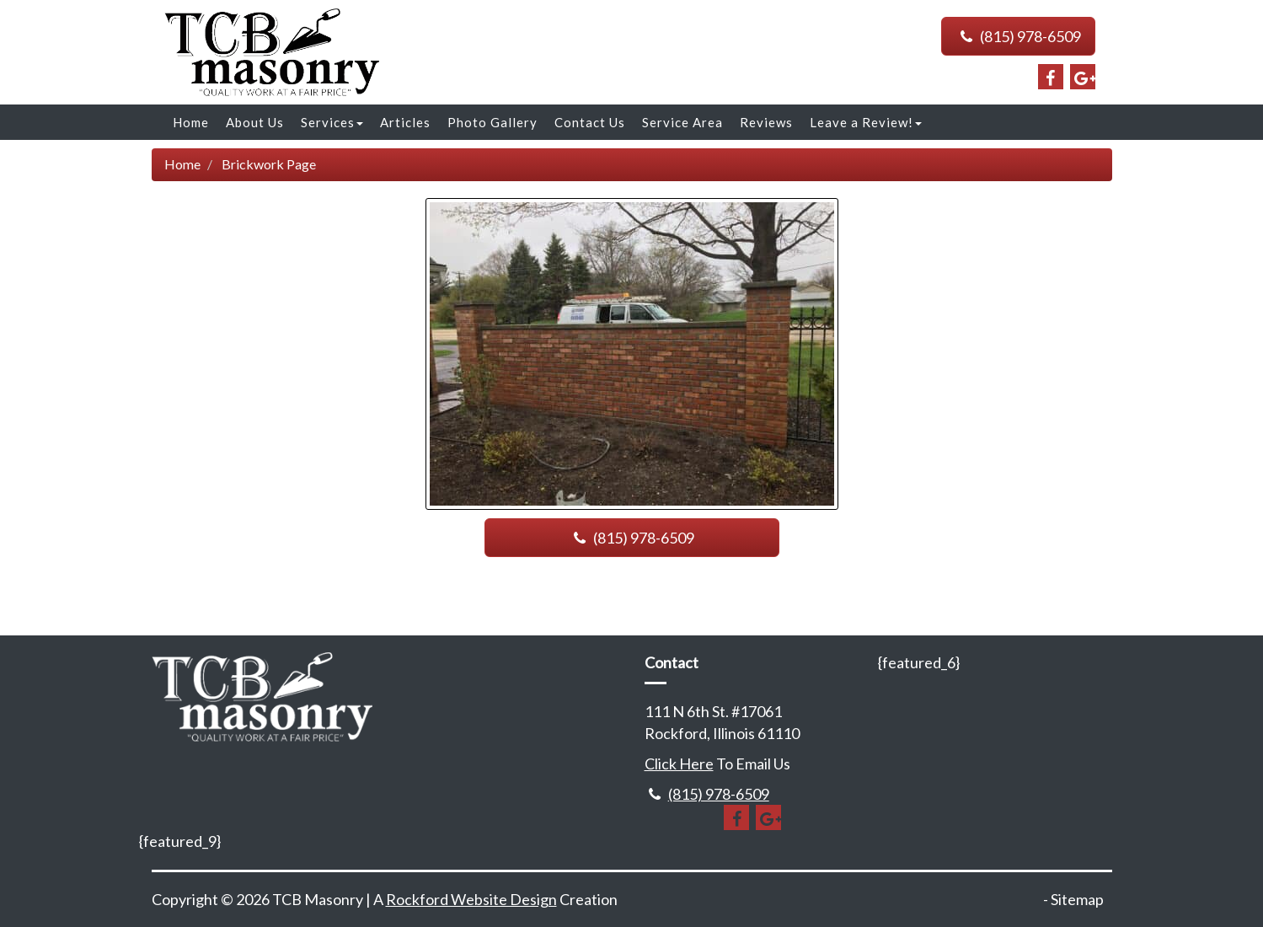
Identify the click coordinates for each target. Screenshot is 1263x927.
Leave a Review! (866, 122)
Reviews (766, 122)
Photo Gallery (492, 122)
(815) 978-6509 (1017, 36)
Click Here (679, 763)
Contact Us (589, 122)
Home (191, 122)
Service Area (682, 122)
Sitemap (1077, 899)
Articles (405, 122)
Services (332, 122)
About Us (255, 122)
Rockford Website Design (471, 899)
